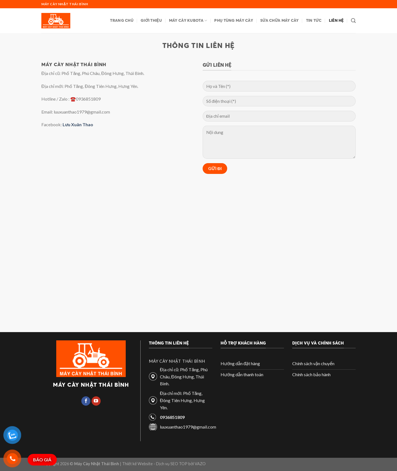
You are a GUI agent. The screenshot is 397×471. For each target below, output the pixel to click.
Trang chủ (121, 20)
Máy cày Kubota (188, 20)
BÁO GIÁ (42, 459)
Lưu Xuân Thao (78, 124)
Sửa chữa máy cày (279, 20)
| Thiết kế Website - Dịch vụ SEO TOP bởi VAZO (162, 463)
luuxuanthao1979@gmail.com (188, 426)
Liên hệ (336, 20)
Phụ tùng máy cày (233, 20)
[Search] (353, 20)
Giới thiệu (151, 20)
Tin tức (314, 20)
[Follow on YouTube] (96, 401)
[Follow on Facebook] (85, 401)
